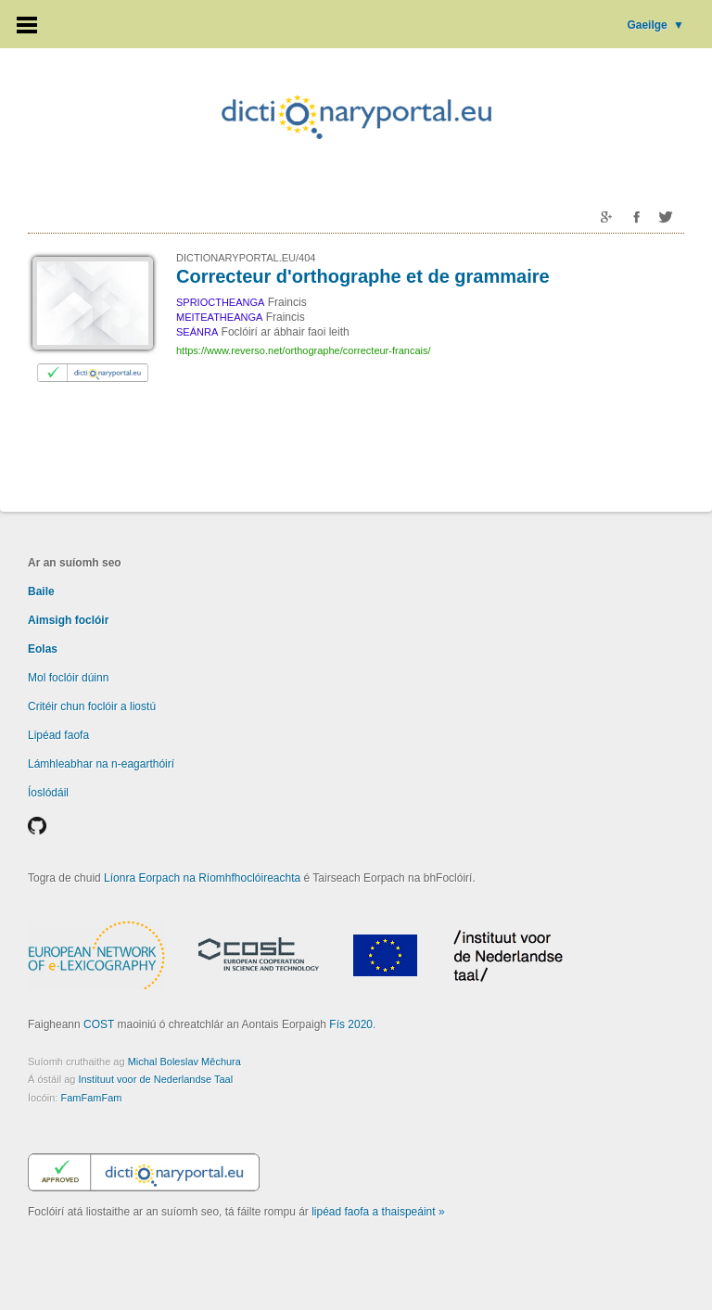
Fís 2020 (351, 1024)
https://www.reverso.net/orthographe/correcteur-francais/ (303, 350)
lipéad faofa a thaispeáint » (378, 1211)
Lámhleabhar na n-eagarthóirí (101, 763)
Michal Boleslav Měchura (184, 1061)
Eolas (42, 648)
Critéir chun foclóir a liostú (92, 706)
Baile (41, 591)
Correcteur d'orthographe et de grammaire (363, 276)
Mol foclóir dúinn (68, 677)
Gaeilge (655, 25)
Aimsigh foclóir (68, 620)
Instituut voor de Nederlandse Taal (155, 1079)
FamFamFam (90, 1097)
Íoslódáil (48, 792)
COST (98, 1024)
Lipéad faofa (58, 735)
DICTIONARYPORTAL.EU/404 (245, 257)
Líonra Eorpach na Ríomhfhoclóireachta (202, 877)
